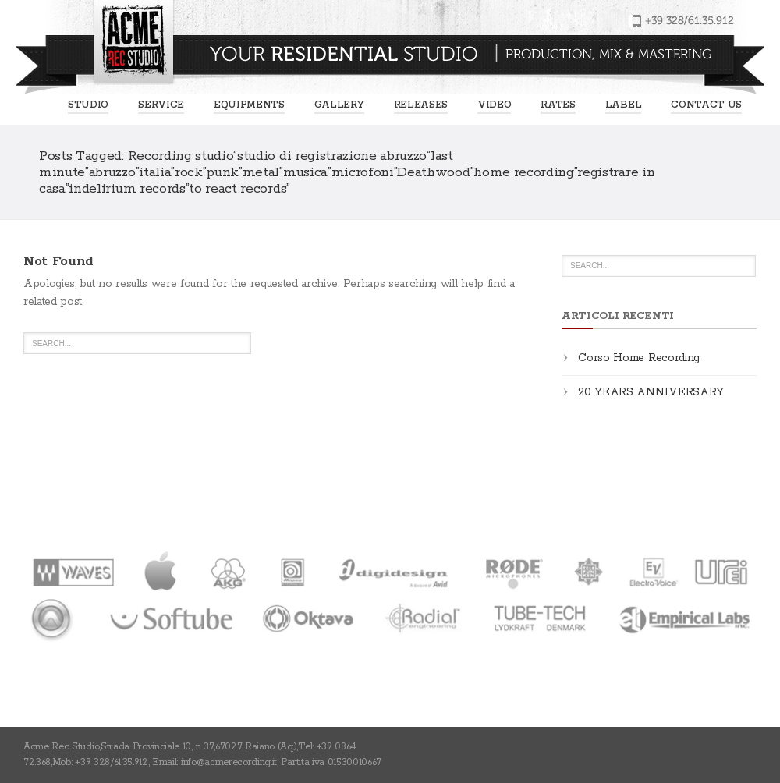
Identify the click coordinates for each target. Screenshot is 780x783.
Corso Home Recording (639, 358)
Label (623, 105)
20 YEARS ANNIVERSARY (651, 392)
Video (494, 105)
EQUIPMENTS (249, 105)
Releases (421, 105)
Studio (88, 105)
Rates (558, 105)
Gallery (339, 105)
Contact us (706, 105)
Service (161, 105)
